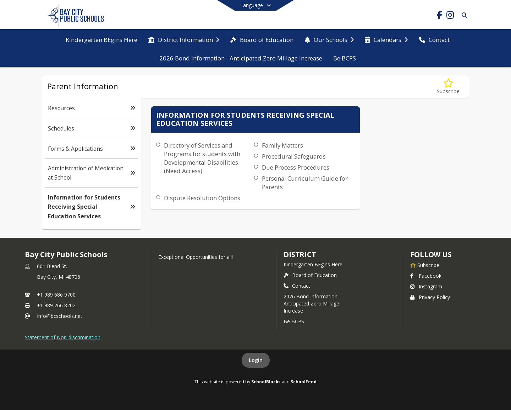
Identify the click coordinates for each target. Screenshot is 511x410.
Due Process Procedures (295, 167)
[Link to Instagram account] (450, 16)
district (300, 254)
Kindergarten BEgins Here (313, 264)
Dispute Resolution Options (202, 198)
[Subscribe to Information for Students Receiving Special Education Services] (448, 86)
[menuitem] (101, 39)
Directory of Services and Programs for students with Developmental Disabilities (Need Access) (202, 158)
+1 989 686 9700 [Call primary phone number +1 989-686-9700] (56, 294)
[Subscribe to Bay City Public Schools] (424, 265)
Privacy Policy (430, 297)
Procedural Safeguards (294, 156)
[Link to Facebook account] (439, 16)
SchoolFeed (304, 381)
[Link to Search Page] (463, 15)
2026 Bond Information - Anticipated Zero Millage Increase (312, 303)
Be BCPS (294, 321)
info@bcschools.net (59, 316)
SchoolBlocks (266, 381)
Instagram (426, 286)
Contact (297, 285)
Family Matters (282, 145)
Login (256, 360)
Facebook (425, 275)
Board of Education (310, 275)
